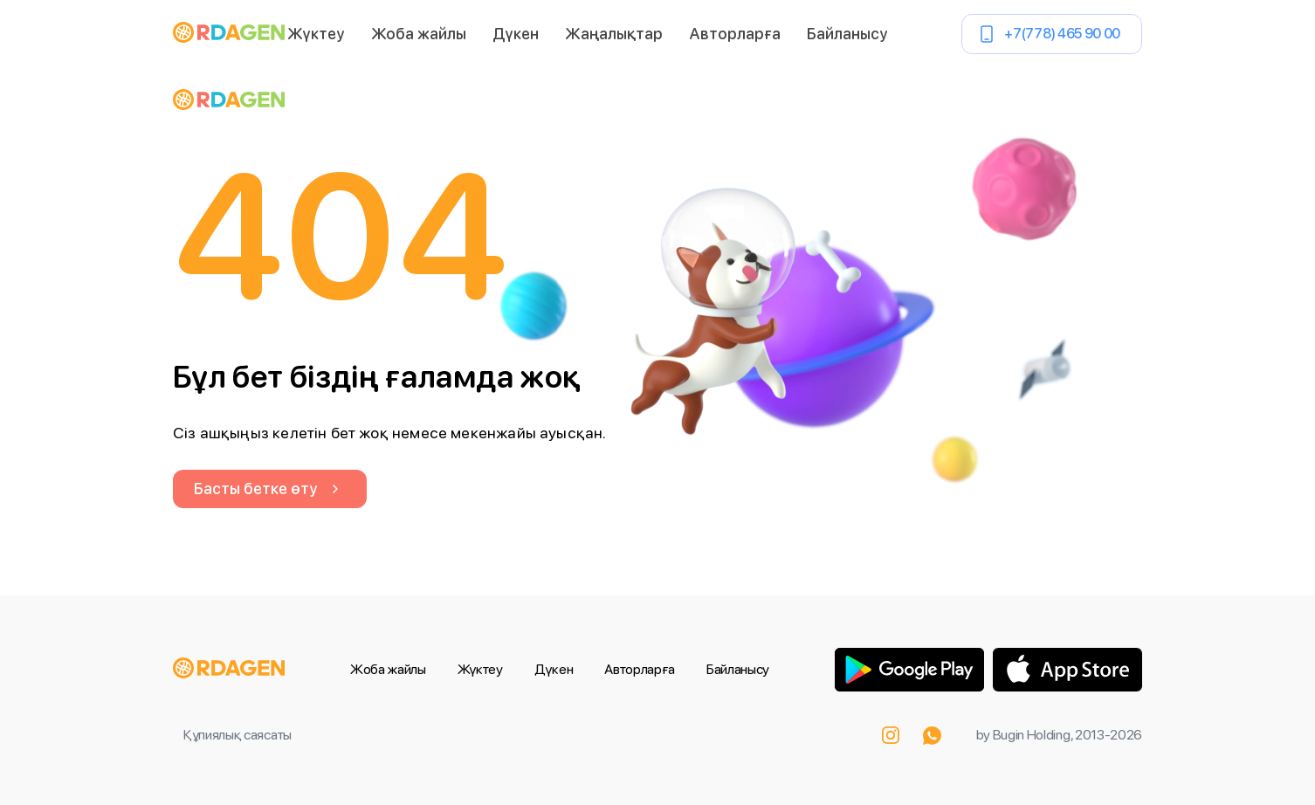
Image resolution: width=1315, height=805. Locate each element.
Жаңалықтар (614, 33)
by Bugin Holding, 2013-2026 (1059, 734)
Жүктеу (316, 33)
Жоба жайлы (418, 33)
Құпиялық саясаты (237, 734)
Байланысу (847, 33)
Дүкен (515, 33)
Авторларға (735, 33)
